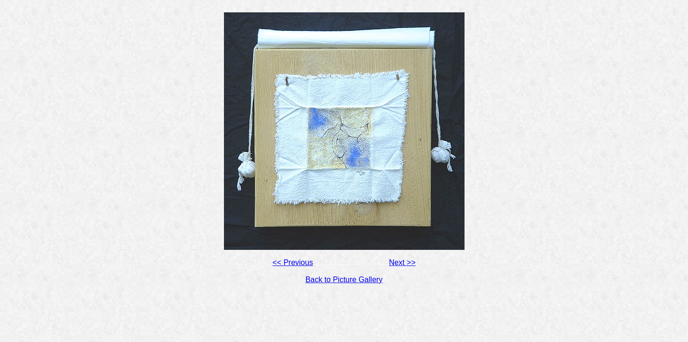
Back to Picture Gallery (344, 280)
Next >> (402, 262)
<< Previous (292, 262)
